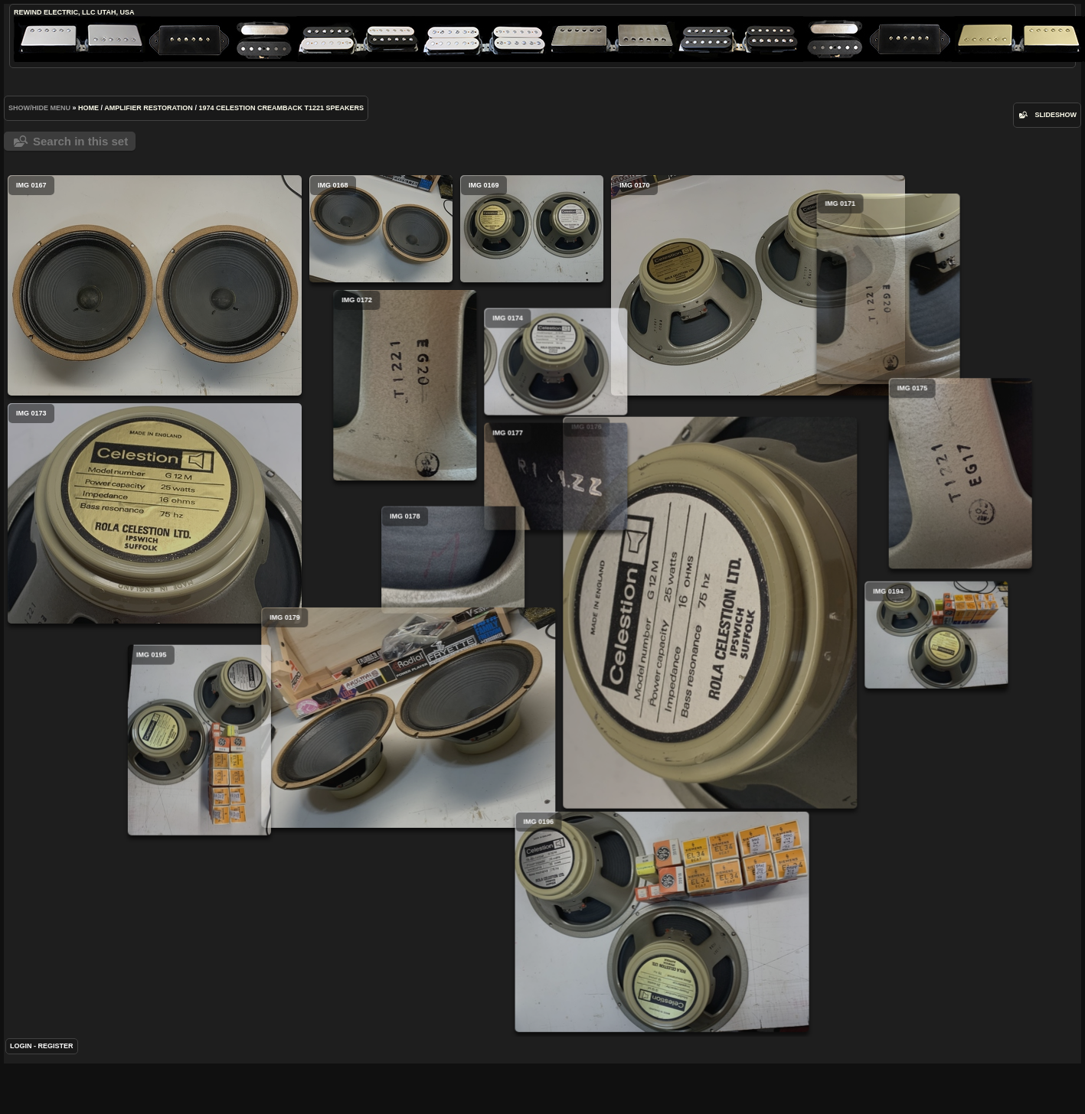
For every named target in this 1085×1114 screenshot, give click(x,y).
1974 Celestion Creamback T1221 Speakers (281, 108)
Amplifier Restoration (148, 108)
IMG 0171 (750, 315)
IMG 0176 (641, 632)
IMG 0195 (371, 759)
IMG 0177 (590, 501)
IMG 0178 (556, 585)
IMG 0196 (524, 935)
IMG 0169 (531, 228)
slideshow (1055, 115)
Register (56, 1058)
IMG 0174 (590, 387)
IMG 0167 (155, 285)
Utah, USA (115, 12)
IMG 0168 (381, 228)
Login (21, 1058)
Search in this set (80, 141)
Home (88, 108)
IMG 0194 (867, 648)
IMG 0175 (926, 480)
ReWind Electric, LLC (55, 12)
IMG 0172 (439, 385)
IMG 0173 (155, 513)
